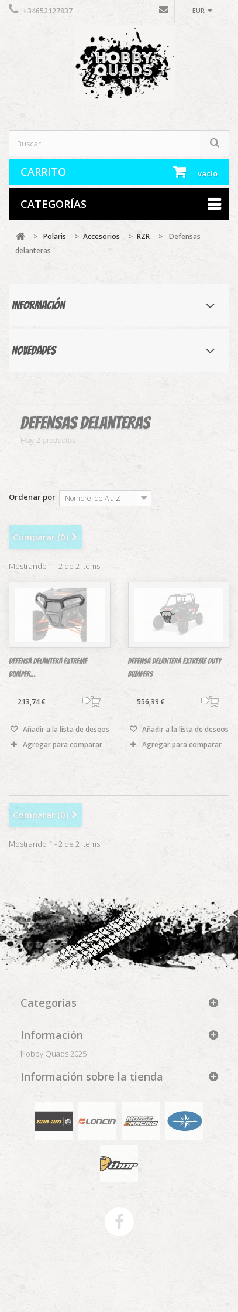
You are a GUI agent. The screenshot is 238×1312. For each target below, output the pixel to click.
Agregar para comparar (62, 749)
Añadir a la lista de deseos (65, 734)
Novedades (34, 350)
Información (38, 305)
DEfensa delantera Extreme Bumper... (48, 672)
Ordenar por (32, 497)
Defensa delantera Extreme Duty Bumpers (174, 672)
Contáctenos (163, 12)
